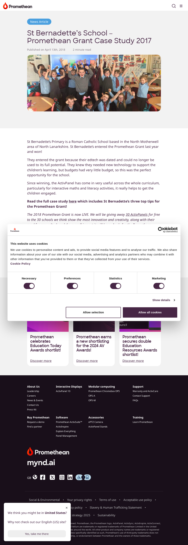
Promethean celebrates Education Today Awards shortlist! (45, 344)
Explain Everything (66, 431)
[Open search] (173, 5)
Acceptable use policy (137, 500)
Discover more (41, 361)
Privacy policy (73, 507)
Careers (31, 395)
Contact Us (33, 405)
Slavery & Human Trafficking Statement (116, 507)
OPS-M (92, 400)
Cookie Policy (20, 263)
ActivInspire (62, 426)
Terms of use (107, 500)
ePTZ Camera (95, 422)
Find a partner (34, 426)
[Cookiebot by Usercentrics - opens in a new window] (161, 230)
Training (138, 417)
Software (62, 417)
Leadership (33, 391)
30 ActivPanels (137, 214)
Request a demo (35, 422)
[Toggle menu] (181, 5)
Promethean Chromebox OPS (104, 391)
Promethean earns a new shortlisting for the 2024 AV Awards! (93, 344)
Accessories (96, 417)
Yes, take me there (37, 534)
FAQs (135, 400)
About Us (33, 386)
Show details (161, 300)
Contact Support (141, 395)
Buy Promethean (38, 417)
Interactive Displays (69, 386)
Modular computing (101, 386)
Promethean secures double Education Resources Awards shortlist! (139, 346)
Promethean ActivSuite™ (69, 422)
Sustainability (106, 515)
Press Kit (31, 409)
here (73, 201)
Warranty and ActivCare (145, 391)
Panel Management (66, 435)
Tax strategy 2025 (78, 515)
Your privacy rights (79, 500)
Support (138, 386)
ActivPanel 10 (63, 391)
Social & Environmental (44, 500)
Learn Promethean (143, 422)
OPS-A (91, 395)
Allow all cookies (150, 312)
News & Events (35, 400)
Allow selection (93, 312)
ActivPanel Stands (97, 426)
